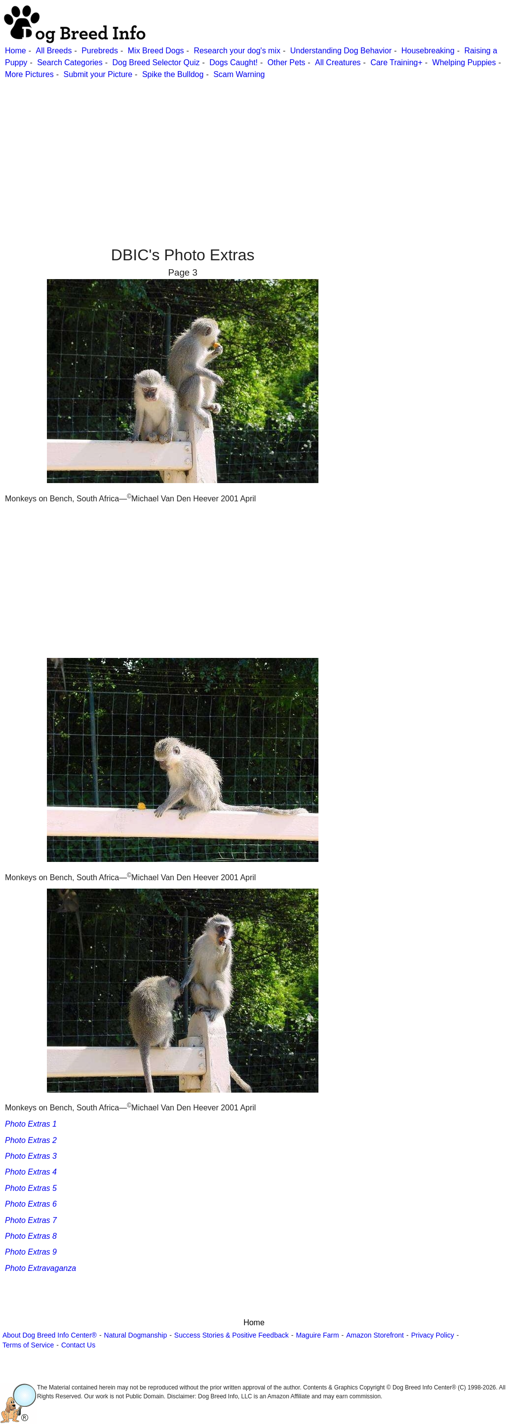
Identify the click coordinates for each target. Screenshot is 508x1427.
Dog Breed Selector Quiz (155, 62)
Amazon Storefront (375, 1335)
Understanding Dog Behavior (340, 50)
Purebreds (99, 50)
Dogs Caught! (233, 62)
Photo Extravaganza (40, 1268)
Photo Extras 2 (31, 1140)
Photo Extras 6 (31, 1204)
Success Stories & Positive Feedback (231, 1335)
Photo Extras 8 (31, 1236)
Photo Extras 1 (31, 1124)
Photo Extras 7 (31, 1220)
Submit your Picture (97, 74)
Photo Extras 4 (31, 1172)
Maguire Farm (317, 1335)
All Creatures (337, 62)
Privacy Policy (432, 1335)
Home (15, 50)
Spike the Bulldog (173, 74)
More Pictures (29, 74)
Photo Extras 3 (31, 1156)
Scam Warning (239, 74)
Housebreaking (428, 50)
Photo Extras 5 (31, 1188)
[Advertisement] (253, 150)
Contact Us (78, 1345)
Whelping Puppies (464, 62)
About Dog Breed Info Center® (49, 1335)
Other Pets (286, 62)
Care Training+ (396, 62)
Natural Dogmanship (135, 1335)
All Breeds (54, 50)
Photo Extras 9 (31, 1252)
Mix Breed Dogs (156, 50)
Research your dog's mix (237, 50)
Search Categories (70, 62)
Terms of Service (28, 1345)
